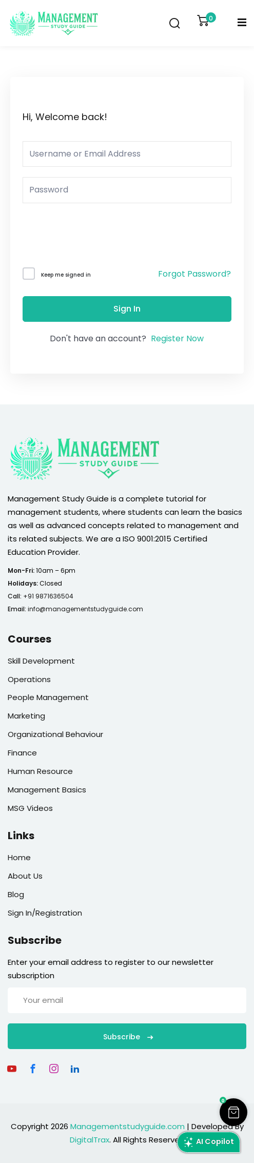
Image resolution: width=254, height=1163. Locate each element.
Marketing (26, 715)
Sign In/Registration (45, 912)
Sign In (127, 309)
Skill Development (41, 660)
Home (19, 857)
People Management (48, 697)
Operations (29, 679)
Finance (22, 752)
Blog (16, 894)
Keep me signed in (66, 275)
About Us (25, 875)
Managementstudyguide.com (127, 1126)
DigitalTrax (89, 1139)
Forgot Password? (194, 274)
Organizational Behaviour (55, 734)
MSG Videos (30, 808)
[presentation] (92, 237)
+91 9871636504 (48, 596)
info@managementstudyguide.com (85, 609)
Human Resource (40, 771)
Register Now (177, 338)
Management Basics (47, 789)
